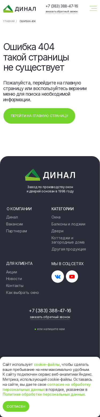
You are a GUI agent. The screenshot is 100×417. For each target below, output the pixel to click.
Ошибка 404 (27, 21)
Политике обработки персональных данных (44, 394)
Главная (9, 21)
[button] (61, 11)
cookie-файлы (47, 364)
